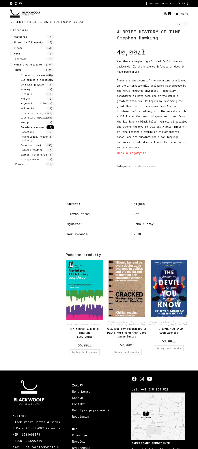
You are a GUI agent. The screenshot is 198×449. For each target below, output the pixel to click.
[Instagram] (141, 379)
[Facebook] (134, 379)
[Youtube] (149, 379)
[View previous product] (179, 24)
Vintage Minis (30, 159)
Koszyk (77, 398)
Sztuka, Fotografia (34, 154)
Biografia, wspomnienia (37, 75)
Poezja (25, 122)
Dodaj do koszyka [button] (84, 352)
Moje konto (81, 391)
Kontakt (78, 404)
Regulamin (80, 416)
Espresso (20, 59)
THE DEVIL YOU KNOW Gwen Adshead (169, 330)
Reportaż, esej (138, 324)
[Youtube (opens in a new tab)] (20, 3)
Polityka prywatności (90, 410)
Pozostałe (96, 324)
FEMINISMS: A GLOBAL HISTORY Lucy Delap (84, 332)
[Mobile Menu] (180, 13)
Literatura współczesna (36, 117)
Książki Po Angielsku (28, 64)
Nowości (78, 441)
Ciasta (18, 48)
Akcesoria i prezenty (28, 42)
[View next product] (185, 24)
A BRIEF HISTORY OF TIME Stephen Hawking (55, 21)
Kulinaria (27, 108)
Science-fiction (31, 150)
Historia (26, 94)
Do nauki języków (32, 84)
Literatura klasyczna (35, 113)
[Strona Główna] (11, 21)
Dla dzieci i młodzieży (37, 79)
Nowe (18, 69)
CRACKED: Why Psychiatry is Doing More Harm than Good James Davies (126, 332)
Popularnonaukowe (144, 166)
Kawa (17, 53)
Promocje (21, 164)
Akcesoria (20, 36)
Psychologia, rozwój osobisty (34, 138)
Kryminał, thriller (34, 103)
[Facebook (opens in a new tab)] (12, 3)
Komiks (25, 98)
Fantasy (26, 89)
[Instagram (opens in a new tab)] (16, 3)
